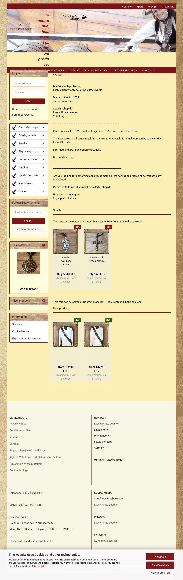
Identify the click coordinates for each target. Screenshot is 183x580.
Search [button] (127, 6)
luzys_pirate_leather (105, 546)
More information (160, 572)
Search (28, 227)
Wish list (168, 6)
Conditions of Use (20, 436)
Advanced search (28, 235)
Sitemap (17, 330)
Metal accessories (25, 182)
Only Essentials (160, 565)
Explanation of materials (26, 344)
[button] (140, 6)
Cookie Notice (20, 337)
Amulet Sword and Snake (66, 267)
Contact (14, 450)
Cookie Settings (18, 476)
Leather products (125, 70)
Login (28, 107)
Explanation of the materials (25, 470)
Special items (22, 190)
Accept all (160, 556)
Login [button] (152, 6)
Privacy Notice (39, 566)
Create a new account (25, 115)
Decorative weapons (23, 70)
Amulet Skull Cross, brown (96, 265)
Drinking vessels (53, 70)
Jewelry (74, 70)
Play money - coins (97, 70)
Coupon (19, 198)
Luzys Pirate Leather (106, 510)
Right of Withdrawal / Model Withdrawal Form (35, 463)
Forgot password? (22, 120)
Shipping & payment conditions (27, 456)
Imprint (13, 443)
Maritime (148, 70)
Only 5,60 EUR (29, 295)
